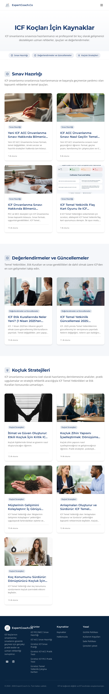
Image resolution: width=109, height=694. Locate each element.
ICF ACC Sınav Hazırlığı (41, 639)
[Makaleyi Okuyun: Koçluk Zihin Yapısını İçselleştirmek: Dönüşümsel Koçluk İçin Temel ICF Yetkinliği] (80, 427)
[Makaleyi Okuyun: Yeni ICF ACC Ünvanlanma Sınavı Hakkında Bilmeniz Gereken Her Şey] (28, 127)
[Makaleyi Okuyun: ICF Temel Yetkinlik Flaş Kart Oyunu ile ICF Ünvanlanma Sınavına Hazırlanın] (80, 198)
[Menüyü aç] (101, 5)
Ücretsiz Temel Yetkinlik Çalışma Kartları (39, 669)
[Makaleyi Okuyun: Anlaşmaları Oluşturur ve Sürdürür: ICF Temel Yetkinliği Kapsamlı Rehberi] (80, 499)
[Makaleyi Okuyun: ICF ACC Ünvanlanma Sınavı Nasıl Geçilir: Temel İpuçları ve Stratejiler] (80, 127)
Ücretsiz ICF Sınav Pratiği (39, 645)
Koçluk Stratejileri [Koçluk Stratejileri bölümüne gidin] (88, 55)
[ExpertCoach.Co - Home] (19, 5)
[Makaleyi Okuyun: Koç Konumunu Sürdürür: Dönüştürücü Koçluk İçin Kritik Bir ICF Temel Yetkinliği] (28, 571)
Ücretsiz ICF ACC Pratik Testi (41, 653)
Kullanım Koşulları (91, 636)
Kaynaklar (61, 632)
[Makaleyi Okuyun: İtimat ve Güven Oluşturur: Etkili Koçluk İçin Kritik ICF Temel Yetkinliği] (28, 427)
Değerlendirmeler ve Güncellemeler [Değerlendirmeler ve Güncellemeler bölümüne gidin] (53, 55)
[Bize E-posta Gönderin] (7, 661)
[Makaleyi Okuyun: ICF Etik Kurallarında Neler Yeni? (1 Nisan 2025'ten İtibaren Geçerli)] (28, 311)
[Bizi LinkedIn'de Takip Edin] (13, 661)
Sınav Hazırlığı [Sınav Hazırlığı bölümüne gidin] (19, 55)
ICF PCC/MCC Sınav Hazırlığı (40, 633)
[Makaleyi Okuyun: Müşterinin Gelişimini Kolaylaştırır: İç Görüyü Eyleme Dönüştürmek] (28, 499)
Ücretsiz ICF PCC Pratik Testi (41, 660)
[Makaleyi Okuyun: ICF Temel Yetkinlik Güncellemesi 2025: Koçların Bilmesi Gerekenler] (80, 311)
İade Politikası (89, 641)
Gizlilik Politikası (90, 632)
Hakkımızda (62, 636)
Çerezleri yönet (90, 645)
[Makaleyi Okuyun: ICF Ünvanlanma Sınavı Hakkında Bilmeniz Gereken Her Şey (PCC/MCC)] (28, 198)
